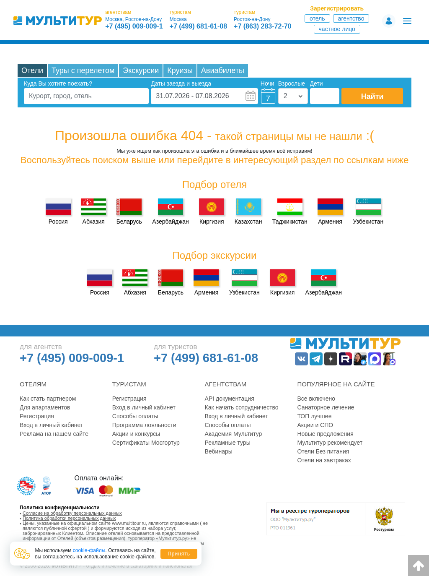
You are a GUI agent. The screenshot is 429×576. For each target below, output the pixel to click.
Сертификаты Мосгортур (146, 442)
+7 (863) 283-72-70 (262, 26)
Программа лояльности (144, 425)
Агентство (351, 18)
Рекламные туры (228, 442)
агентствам (118, 12)
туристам (180, 12)
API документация (229, 398)
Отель (317, 18)
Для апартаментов (45, 407)
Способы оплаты (135, 416)
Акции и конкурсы (136, 433)
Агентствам (226, 384)
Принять (179, 554)
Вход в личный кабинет (51, 425)
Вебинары (219, 451)
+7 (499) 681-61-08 (198, 26)
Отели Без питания (323, 451)
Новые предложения (325, 433)
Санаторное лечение (325, 407)
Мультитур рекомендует (329, 442)
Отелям (33, 384)
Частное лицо (337, 29)
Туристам (129, 384)
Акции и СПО (315, 425)
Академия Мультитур (233, 433)
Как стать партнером (48, 398)
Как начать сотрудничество (242, 407)
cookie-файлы (89, 550)
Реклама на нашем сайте (54, 433)
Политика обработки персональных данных (69, 518)
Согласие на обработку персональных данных (72, 513)
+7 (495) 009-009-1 (134, 26)
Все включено (316, 398)
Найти (372, 96)
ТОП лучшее (314, 416)
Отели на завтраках (324, 460)
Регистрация (37, 416)
